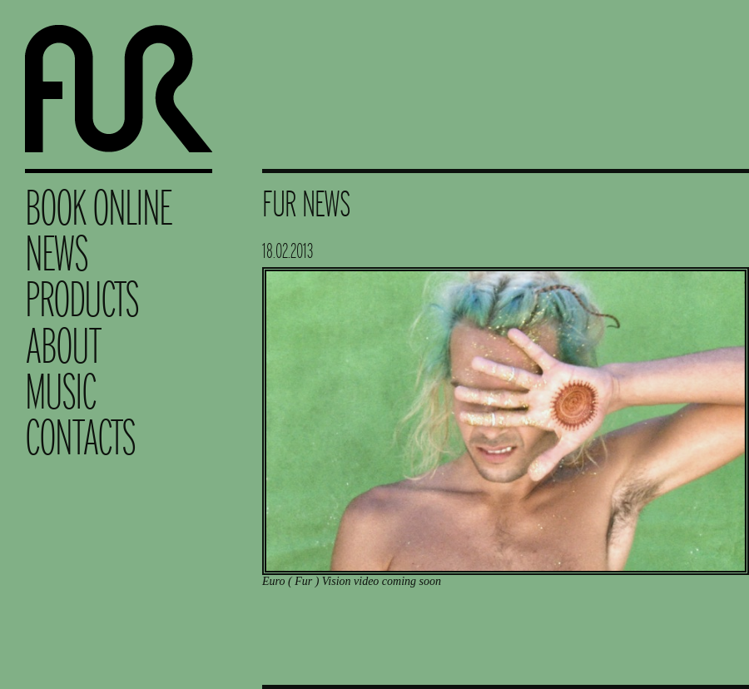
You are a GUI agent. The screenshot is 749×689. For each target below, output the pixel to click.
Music (60, 391)
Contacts (80, 437)
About (63, 346)
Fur (118, 84)
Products (81, 299)
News (56, 253)
